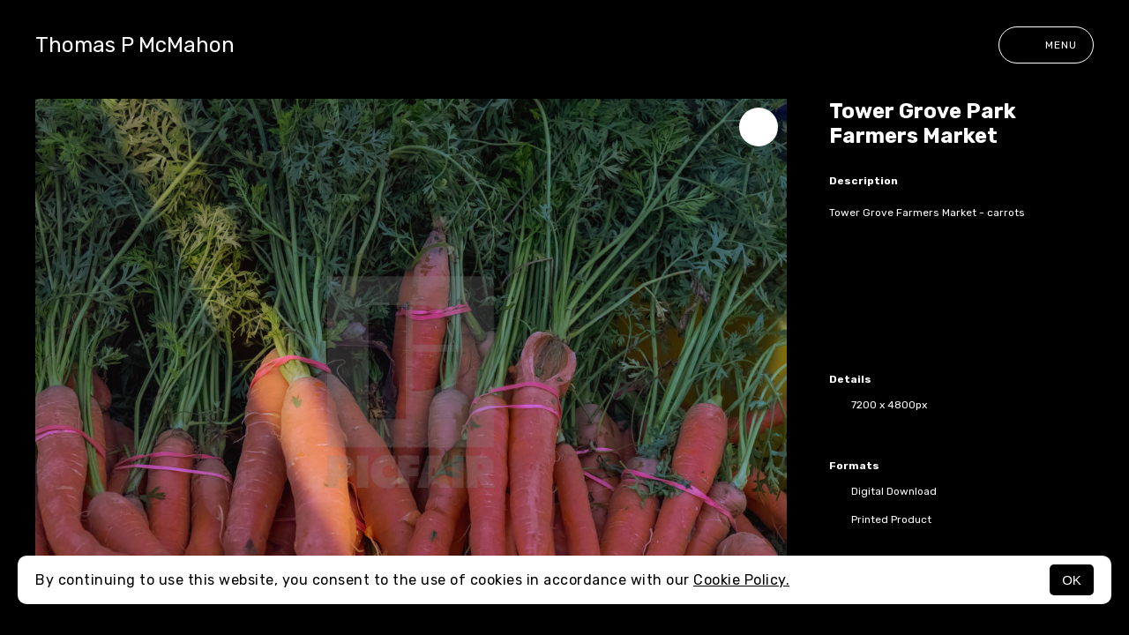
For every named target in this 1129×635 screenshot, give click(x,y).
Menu (1046, 45)
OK (1071, 579)
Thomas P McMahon (135, 45)
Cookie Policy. (741, 580)
